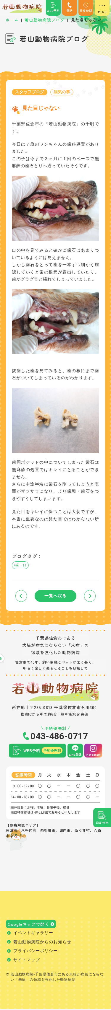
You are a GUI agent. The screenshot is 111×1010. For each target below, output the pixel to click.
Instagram (93, 755)
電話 (69, 7)
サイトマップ (26, 961)
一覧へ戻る (55, 596)
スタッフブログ (29, 92)
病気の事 (62, 92)
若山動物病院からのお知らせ (42, 943)
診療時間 (86, 7)
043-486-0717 (59, 737)
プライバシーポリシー (35, 952)
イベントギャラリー (33, 934)
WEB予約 (53, 7)
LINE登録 (75, 755)
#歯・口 (21, 565)
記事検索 (102, 822)
